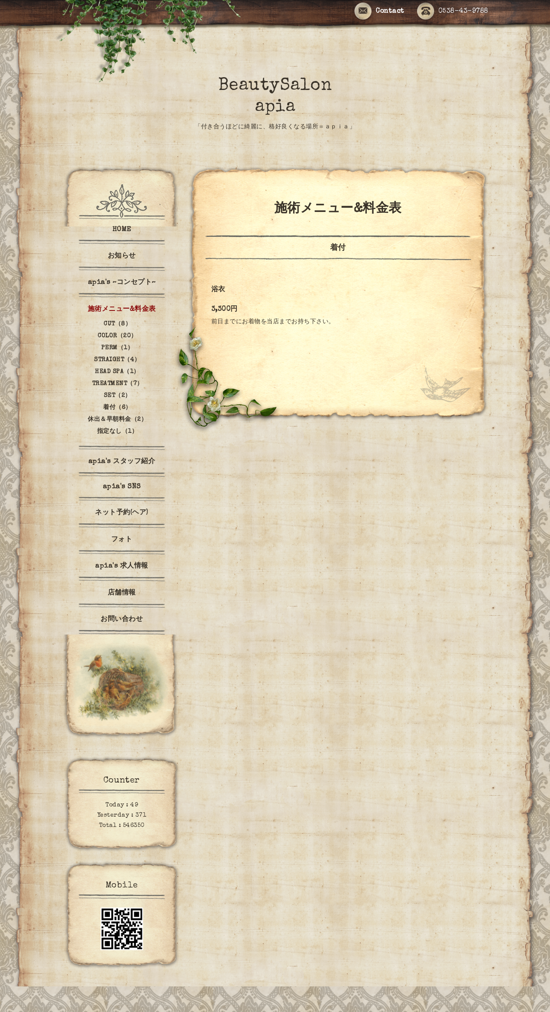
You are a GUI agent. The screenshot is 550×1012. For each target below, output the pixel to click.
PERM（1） (117, 348)
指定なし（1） (117, 432)
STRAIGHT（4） (117, 360)
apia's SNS (122, 487)
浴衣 (218, 290)
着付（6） (117, 408)
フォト (121, 539)
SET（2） (117, 396)
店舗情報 (122, 593)
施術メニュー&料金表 (122, 309)
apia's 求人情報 (121, 566)
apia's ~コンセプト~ (122, 282)
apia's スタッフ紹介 (121, 461)
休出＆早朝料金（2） (117, 420)
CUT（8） (117, 324)
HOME (121, 229)
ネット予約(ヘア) (121, 513)
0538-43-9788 (452, 11)
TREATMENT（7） (117, 384)
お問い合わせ (122, 619)
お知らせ (122, 256)
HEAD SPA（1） (117, 372)
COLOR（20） (117, 336)
